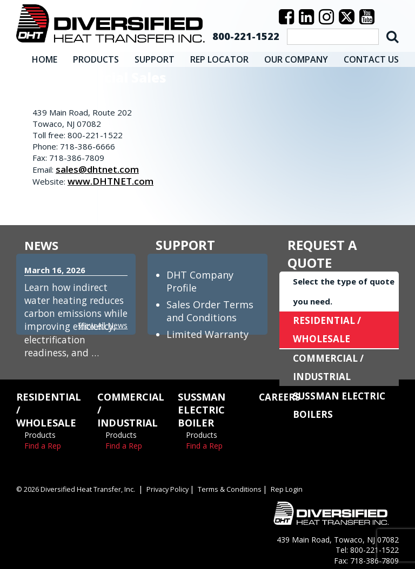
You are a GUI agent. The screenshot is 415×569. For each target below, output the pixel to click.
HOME (44, 57)
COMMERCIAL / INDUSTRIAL (329, 365)
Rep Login (292, 486)
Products (40, 432)
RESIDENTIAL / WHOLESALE (328, 327)
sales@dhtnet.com (99, 166)
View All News (102, 322)
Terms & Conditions (235, 486)
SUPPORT (155, 57)
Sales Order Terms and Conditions (209, 308)
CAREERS (280, 394)
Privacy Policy (172, 486)
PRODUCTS (96, 57)
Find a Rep (42, 443)
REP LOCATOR (219, 57)
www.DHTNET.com (113, 178)
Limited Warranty (207, 331)
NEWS (43, 242)
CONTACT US (371, 57)
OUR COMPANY (296, 57)
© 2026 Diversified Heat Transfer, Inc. (77, 486)
